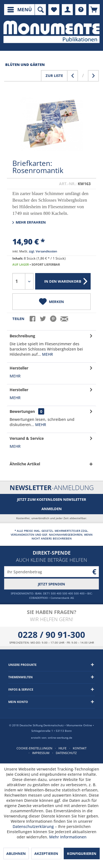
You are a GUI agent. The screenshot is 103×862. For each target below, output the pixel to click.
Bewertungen (22, 411)
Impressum (40, 753)
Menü (19, 9)
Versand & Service (27, 438)
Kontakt (80, 748)
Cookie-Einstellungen (34, 748)
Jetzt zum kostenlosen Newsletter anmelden (51, 504)
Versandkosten (22, 534)
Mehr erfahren (29, 222)
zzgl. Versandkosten (43, 251)
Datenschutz (66, 753)
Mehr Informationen (68, 836)
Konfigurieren (81, 853)
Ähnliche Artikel (25, 463)
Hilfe (62, 748)
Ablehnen (16, 853)
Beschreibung (22, 335)
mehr (47, 354)
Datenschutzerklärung (33, 826)
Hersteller (19, 368)
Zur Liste (54, 75)
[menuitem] (19, 9)
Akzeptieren (46, 853)
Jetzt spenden (51, 584)
